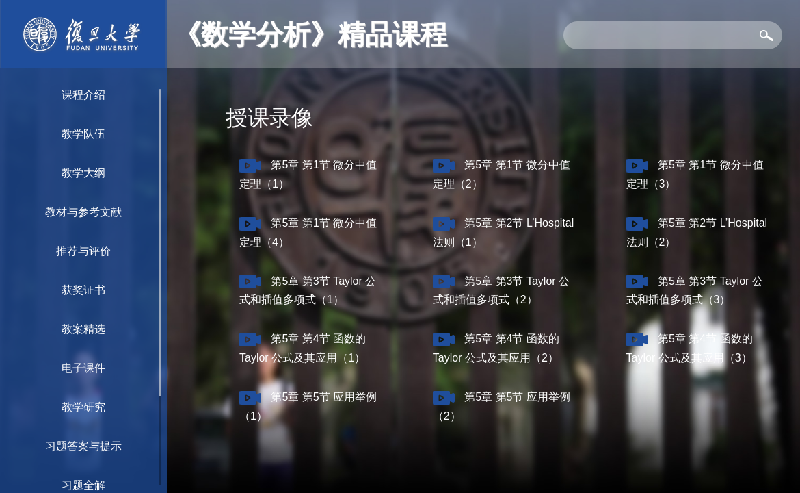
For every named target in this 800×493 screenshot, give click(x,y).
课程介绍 (83, 95)
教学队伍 (83, 134)
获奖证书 (83, 290)
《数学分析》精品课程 (310, 34)
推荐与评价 (83, 251)
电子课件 (83, 368)
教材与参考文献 (83, 212)
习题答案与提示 (83, 446)
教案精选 (83, 329)
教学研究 (83, 407)
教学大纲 (83, 173)
